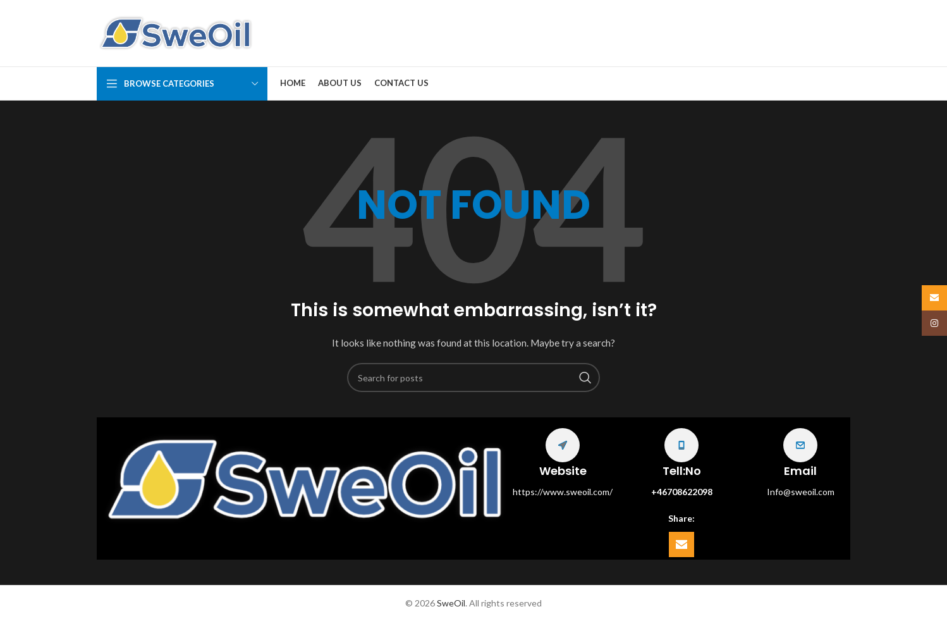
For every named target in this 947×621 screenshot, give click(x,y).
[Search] (473, 377)
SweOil (451, 603)
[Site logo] (176, 32)
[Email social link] (681, 544)
